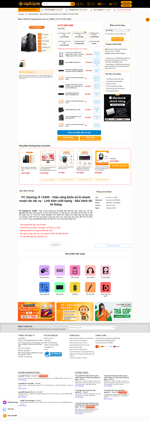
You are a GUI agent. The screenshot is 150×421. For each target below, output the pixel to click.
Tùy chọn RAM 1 (96, 70)
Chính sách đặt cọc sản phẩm (78, 340)
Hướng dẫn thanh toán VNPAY (104, 343)
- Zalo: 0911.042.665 (60, 385)
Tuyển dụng (126, 5)
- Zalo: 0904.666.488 (66, 394)
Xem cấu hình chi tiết (113, 246)
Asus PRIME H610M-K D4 (72, 62)
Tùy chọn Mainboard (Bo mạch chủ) (97, 62)
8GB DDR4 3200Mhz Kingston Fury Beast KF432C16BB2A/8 (74, 70)
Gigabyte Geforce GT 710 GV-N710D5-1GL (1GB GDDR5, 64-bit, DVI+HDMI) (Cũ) (74, 86)
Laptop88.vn (22, 338)
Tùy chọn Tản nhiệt (96, 125)
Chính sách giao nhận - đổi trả (78, 343)
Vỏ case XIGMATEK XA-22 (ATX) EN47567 (73, 117)
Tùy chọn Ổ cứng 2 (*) (97, 101)
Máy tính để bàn (66, 211)
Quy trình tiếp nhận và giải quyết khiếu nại (82, 351)
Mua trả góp (68, 138)
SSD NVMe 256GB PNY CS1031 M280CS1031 (72, 94)
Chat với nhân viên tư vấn (79, 132)
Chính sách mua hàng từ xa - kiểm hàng (81, 338)
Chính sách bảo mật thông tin (78, 349)
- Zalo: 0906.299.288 (57, 378)
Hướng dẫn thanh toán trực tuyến (79, 345)
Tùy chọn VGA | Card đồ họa (97, 86)
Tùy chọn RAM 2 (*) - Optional (97, 78)
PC (58, 211)
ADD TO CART (117, 39)
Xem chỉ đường (22, 380)
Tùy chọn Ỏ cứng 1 (97, 94)
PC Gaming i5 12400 (28, 211)
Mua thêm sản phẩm (119, 166)
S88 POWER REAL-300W (72, 109)
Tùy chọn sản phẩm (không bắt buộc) (74, 78)
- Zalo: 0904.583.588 (64, 402)
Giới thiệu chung (48, 338)
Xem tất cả (56, 245)
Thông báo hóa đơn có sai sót (78, 358)
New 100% (61, 28)
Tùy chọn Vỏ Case (97, 117)
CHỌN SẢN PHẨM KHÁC (48, 180)
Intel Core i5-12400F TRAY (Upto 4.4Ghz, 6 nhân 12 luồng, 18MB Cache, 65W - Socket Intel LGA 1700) (74, 54)
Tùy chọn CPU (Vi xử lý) (97, 54)
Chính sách (126, 2)
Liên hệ (46, 349)
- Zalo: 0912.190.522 (118, 384)
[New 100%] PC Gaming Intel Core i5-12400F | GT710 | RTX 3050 (29, 169)
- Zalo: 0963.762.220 (90, 384)
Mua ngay (90, 138)
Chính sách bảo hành (76, 347)
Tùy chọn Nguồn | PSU (96, 109)
